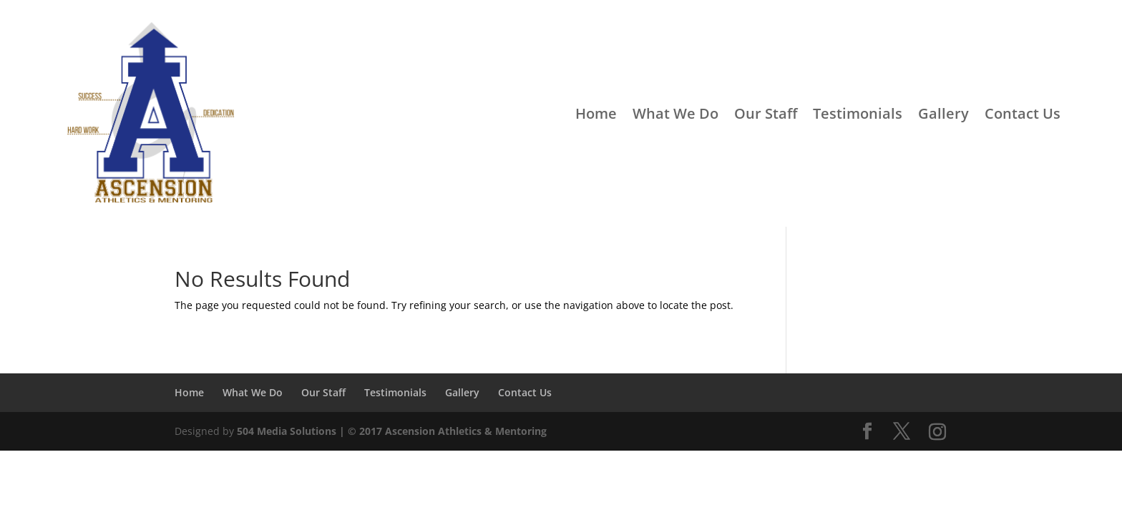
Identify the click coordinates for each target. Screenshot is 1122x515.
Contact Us (1022, 113)
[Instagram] (937, 432)
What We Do (675, 113)
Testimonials (857, 113)
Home (596, 113)
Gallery (943, 113)
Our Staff (765, 113)
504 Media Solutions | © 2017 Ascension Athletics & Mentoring (392, 431)
